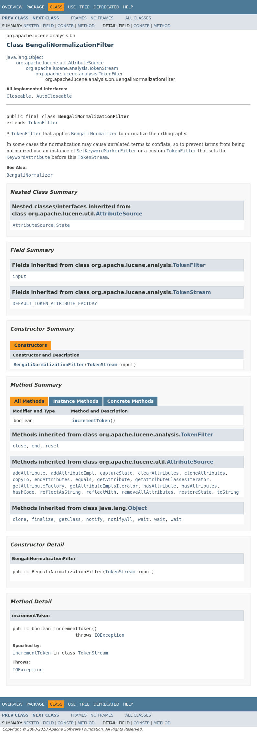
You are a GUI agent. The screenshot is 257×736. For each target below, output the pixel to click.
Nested (31, 26)
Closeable (18, 96)
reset (52, 445)
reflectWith (101, 492)
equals (83, 479)
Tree (85, 7)
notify (94, 519)
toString (228, 492)
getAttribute (113, 479)
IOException (109, 635)
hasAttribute (160, 486)
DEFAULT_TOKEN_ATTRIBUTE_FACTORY (55, 303)
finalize (42, 519)
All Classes (138, 18)
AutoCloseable (54, 96)
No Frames (102, 18)
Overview (12, 7)
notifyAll (120, 519)
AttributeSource (119, 214)
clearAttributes (158, 473)
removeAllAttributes (147, 492)
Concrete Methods (130, 401)
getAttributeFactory (38, 486)
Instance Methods (75, 401)
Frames (79, 18)
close (19, 445)
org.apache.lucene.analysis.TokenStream (72, 68)
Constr (66, 26)
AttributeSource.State (41, 225)
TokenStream (192, 292)
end (36, 445)
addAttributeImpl (72, 473)
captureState (116, 473)
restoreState (195, 492)
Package (35, 7)
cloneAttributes (204, 473)
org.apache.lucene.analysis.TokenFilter (79, 73)
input (19, 276)
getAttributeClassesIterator (172, 479)
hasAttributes (199, 486)
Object (137, 508)
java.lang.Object (24, 57)
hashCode (23, 492)
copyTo (21, 479)
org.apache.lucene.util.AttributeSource (60, 62)
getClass (69, 519)
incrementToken (91, 420)
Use (72, 7)
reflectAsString (60, 492)
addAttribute (29, 473)
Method (86, 26)
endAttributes (52, 479)
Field (48, 26)
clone (19, 519)
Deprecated (106, 7)
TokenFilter (43, 122)
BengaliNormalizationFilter (49, 364)
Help (128, 7)
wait (143, 519)
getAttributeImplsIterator (104, 486)
